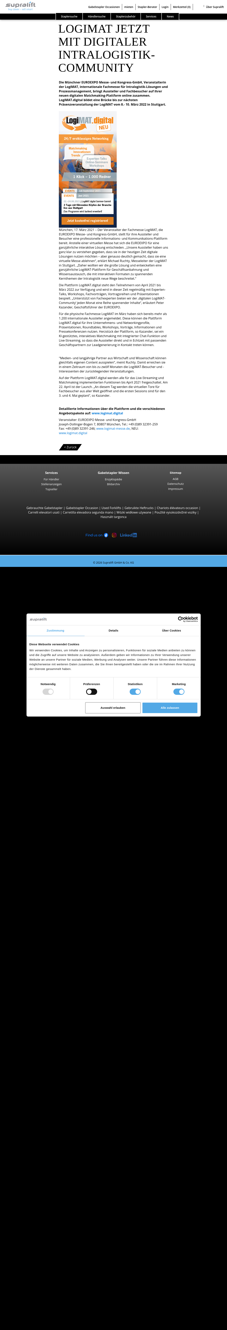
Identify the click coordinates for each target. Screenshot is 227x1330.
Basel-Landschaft (35, 893)
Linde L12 (38, 768)
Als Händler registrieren (32, 1316)
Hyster (28, 968)
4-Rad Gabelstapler (37, 609)
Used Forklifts (111, 508)
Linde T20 (38, 737)
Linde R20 (38, 799)
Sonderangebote (27, 1039)
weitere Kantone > (36, 924)
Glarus (28, 915)
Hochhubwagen (34, 746)
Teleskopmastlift (35, 1225)
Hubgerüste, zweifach (38, 1158)
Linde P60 (38, 866)
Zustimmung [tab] (55, 630)
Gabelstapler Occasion (82, 508)
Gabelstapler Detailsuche (33, 1030)
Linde (27, 977)
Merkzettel (182, 7)
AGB (175, 479)
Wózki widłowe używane (133, 512)
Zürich (27, 1079)
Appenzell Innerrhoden (39, 888)
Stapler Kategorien (28, 1034)
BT (25, 963)
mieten (128, 7)
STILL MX (37, 791)
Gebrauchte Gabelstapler (44, 508)
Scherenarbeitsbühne (38, 1221)
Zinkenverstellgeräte (38, 1141)
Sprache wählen (19, 1325)
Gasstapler (31, 1008)
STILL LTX (37, 853)
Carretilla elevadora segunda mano (88, 512)
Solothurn (30, 1066)
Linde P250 (39, 857)
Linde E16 (38, 591)
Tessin (27, 1070)
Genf (26, 910)
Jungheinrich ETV (43, 786)
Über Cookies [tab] (171, 630)
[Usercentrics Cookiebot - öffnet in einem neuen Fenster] (181, 619)
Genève (28, 941)
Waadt (28, 1074)
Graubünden (32, 919)
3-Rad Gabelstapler (37, 578)
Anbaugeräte (24, 1127)
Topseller (51, 489)
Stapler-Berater (147, 7)
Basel (27, 932)
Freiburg (29, 906)
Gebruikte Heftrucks (138, 508)
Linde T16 (38, 720)
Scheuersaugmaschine (39, 1203)
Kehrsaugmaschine (37, 1198)
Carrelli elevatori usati (43, 512)
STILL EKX (38, 813)
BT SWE (36, 764)
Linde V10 (38, 831)
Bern (26, 901)
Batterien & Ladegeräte (32, 1172)
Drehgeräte (31, 1136)
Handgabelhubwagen (38, 1021)
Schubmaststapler (36, 777)
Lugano (28, 950)
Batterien (30, 1176)
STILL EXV (38, 755)
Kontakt (21, 1278)
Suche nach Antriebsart (32, 995)
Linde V (36, 822)
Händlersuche (96, 16)
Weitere (28, 1145)
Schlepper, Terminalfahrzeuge (44, 844)
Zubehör (29, 1185)
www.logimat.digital (107, 413)
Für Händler (51, 479)
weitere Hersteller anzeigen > (44, 990)
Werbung (22, 1287)
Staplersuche (69, 16)
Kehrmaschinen (34, 1194)
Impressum (175, 489)
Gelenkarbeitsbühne (38, 1216)
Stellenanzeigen (51, 484)
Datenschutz (175, 484)
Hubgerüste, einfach (37, 1154)
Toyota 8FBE (40, 595)
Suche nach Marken (29, 959)
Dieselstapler (32, 999)
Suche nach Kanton (29, 875)
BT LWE (36, 733)
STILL (27, 981)
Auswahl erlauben (112, 707)
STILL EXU (38, 724)
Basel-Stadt (31, 897)
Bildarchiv (113, 484)
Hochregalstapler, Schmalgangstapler (50, 839)
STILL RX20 (38, 582)
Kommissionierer (35, 808)
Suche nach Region (29, 928)
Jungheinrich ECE (43, 817)
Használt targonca (113, 517)
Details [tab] (113, 630)
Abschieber (31, 1132)
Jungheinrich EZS (43, 848)
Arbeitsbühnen (26, 1212)
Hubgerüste (24, 1150)
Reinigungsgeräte (27, 1190)
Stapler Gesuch (26, 1026)
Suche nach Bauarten (30, 573)
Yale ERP (37, 600)
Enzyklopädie (113, 479)
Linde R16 (38, 795)
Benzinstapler (33, 1012)
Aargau (28, 879)
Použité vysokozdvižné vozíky (175, 512)
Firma (19, 1274)
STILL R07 (38, 862)
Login (165, 7)
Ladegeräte (31, 1181)
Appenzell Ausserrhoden (40, 884)
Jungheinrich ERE (43, 728)
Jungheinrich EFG (43, 587)
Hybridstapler (33, 1017)
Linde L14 (38, 751)
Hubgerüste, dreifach (38, 1163)
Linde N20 (38, 826)
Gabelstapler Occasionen (104, 7)
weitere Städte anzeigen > (41, 955)
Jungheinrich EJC (42, 759)
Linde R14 (38, 782)
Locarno (29, 946)
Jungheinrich (32, 972)
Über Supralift (215, 7)
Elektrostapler (33, 1003)
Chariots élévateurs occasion (177, 508)
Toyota (28, 986)
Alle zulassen (170, 707)
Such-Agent (23, 1238)
